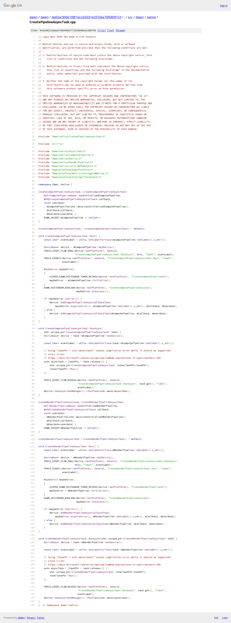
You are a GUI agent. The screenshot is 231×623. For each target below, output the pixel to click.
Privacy (31, 617)
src (130, 17)
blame (120, 30)
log (111, 30)
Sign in (223, 5)
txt (216, 617)
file (101, 30)
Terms (40, 617)
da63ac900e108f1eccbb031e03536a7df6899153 (86, 17)
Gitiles (21, 617)
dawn (34, 17)
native (151, 17)
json (224, 617)
